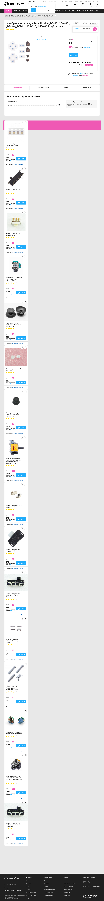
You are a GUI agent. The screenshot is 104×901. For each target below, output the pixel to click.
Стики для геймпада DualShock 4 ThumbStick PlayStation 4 (13, 324)
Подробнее (87, 47)
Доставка (76, 1)
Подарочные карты (49, 892)
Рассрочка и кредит (89, 1)
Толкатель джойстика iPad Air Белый (14, 369)
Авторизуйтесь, (78, 28)
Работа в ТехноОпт (31, 895)
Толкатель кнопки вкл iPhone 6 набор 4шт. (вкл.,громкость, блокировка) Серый (12, 687)
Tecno (78, 10)
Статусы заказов (68, 889)
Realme (71, 10)
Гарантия (66, 881)
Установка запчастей (69, 884)
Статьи (70, 1)
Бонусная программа (49, 881)
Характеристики (17, 87)
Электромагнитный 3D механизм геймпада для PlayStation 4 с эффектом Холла (14, 778)
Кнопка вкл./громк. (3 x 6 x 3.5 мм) (14, 506)
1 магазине (82, 73)
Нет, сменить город (44, 10)
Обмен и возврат (68, 886)
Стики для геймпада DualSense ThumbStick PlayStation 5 (13, 414)
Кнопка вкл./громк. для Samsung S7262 (13, 550)
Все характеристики (41, 39)
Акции (27, 886)
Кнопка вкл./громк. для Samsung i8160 (13, 234)
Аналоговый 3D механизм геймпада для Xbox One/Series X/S (14, 279)
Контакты (28, 889)
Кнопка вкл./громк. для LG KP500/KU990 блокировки (14, 190)
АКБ (97, 10)
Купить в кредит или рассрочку (80, 62)
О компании (29, 881)
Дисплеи (64, 10)
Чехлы (92, 10)
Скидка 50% (16, 10)
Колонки (85, 10)
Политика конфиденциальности (12, 890)
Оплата (81, 1)
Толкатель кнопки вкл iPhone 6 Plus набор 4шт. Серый (13, 641)
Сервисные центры (49, 895)
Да (33, 10)
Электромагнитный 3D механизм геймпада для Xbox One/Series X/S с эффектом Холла (13, 461)
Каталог (8, 10)
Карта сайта (67, 895)
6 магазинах (75, 75)
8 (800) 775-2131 (90, 896)
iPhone (25, 10)
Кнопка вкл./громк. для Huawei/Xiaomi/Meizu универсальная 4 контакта (14, 145)
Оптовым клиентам (31, 892)
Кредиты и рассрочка (50, 889)
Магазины (64, 1)
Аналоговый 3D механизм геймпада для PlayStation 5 (14, 733)
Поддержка (67, 892)
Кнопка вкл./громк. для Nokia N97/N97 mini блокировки (13, 595)
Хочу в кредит (89, 65)
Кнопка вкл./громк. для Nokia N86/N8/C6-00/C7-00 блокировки (14, 825)
